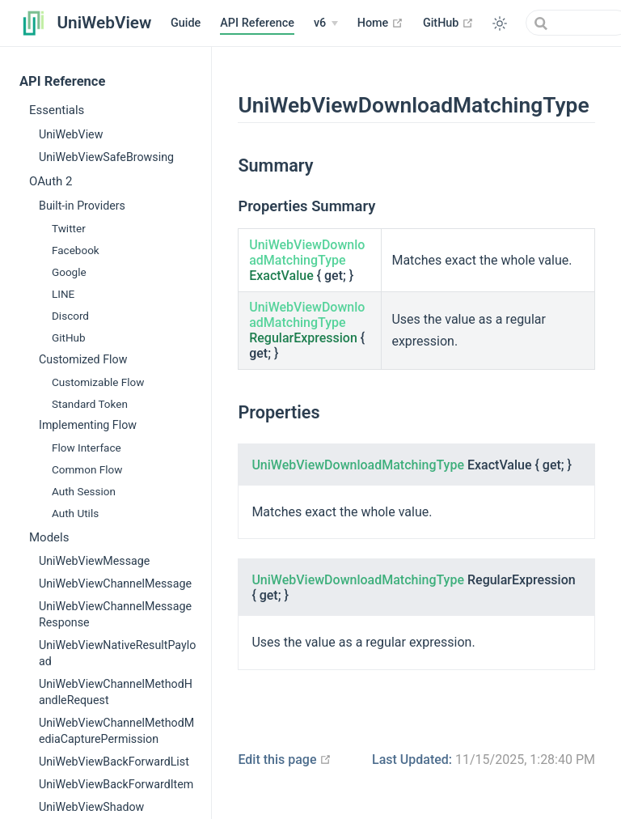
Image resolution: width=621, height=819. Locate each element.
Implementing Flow (88, 424)
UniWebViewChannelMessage (115, 583)
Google (69, 271)
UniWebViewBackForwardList (114, 761)
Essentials (56, 110)
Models (49, 537)
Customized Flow (83, 359)
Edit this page (285, 759)
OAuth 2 (50, 181)
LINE (63, 293)
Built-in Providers (82, 205)
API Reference (257, 23)
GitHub (448, 22)
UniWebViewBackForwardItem (116, 784)
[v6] (326, 23)
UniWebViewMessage (94, 560)
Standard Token (90, 403)
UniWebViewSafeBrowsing (106, 157)
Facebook (75, 250)
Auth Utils (75, 513)
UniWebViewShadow (91, 806)
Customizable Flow (98, 382)
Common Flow (87, 469)
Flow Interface (86, 447)
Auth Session (84, 491)
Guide (186, 23)
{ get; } (307, 260)
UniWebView (71, 134)
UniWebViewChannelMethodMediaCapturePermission (116, 730)
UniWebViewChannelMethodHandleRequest (115, 692)
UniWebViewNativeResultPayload (117, 653)
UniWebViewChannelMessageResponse (115, 614)
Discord (70, 315)
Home (380, 22)
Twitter (69, 228)
